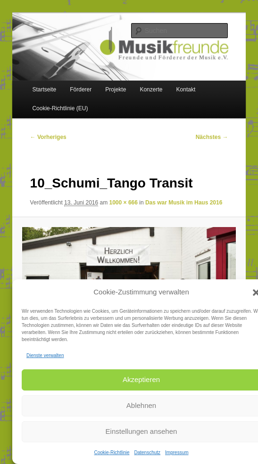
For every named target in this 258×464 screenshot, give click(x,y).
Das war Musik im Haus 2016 (183, 202)
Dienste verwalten (45, 355)
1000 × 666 (123, 202)
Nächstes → (212, 137)
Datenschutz (147, 452)
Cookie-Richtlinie (111, 452)
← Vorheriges (48, 137)
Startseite (44, 89)
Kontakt (186, 89)
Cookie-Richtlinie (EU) (60, 108)
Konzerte (151, 89)
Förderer (81, 89)
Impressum (176, 452)
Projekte (115, 89)
